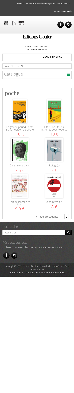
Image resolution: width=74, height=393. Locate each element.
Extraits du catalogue (42, 3)
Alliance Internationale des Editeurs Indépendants (36, 272)
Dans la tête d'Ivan (20, 165)
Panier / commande (63, 11)
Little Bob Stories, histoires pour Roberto (54, 128)
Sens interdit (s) (54, 202)
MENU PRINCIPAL (52, 56)
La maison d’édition (61, 3)
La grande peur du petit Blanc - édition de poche (20, 128)
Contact (28, 3)
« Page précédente (47, 216)
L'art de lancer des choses (19, 203)
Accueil (20, 3)
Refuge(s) (54, 165)
